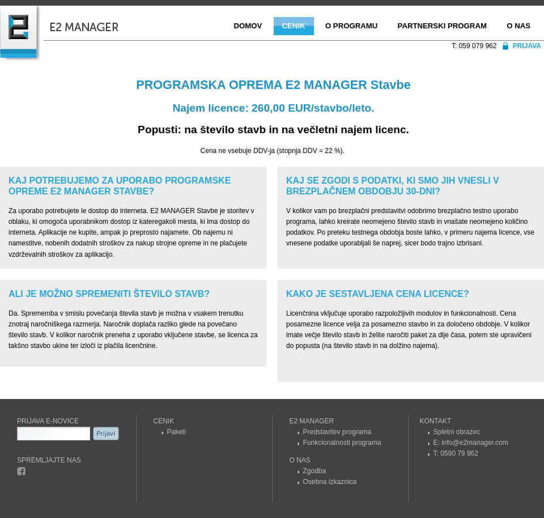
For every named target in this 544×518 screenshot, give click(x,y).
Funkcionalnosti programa (342, 443)
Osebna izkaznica (330, 482)
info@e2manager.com (474, 443)
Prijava (527, 46)
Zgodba (314, 471)
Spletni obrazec (457, 432)
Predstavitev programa (337, 432)
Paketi (176, 432)
